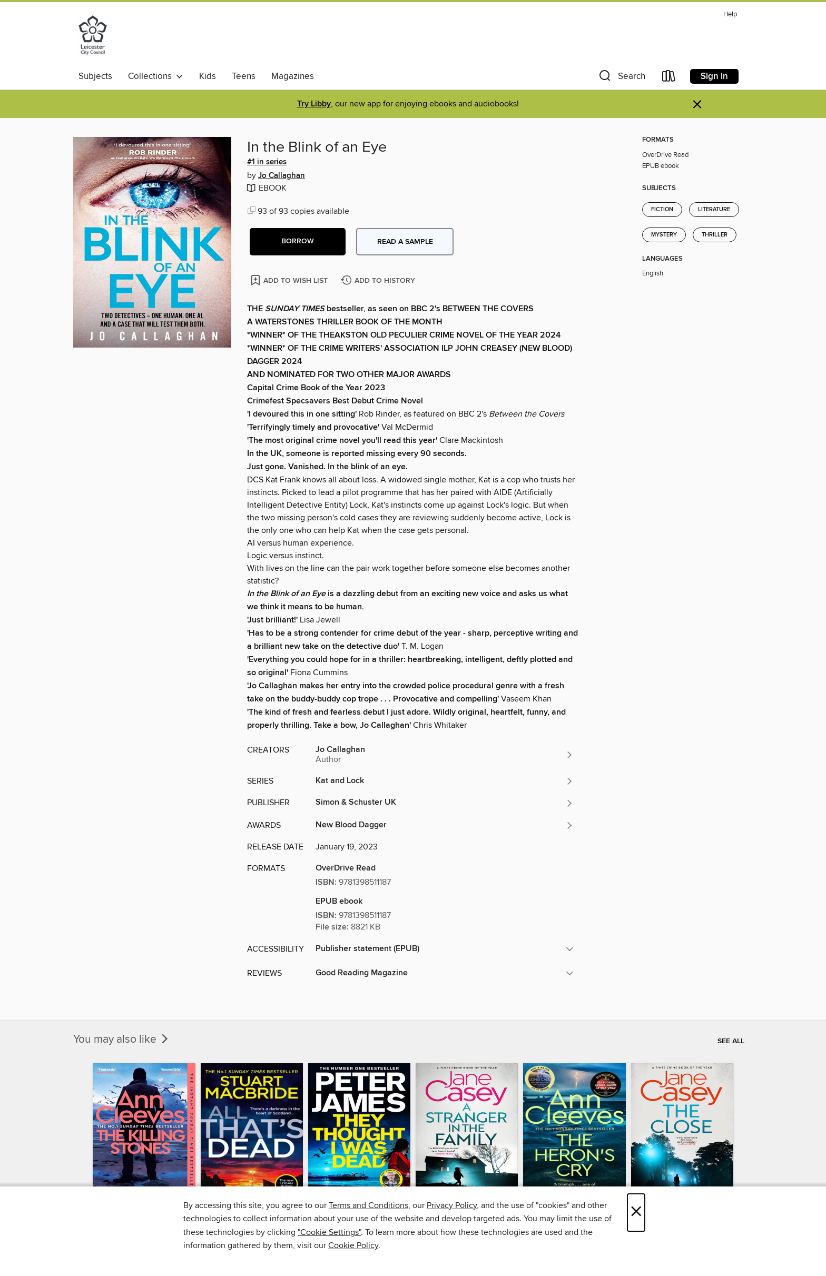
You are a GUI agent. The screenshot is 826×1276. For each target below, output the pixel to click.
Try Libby (314, 104)
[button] (621, 78)
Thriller (714, 235)
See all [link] (730, 1041)
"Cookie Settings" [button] (329, 1232)
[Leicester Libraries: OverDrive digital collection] (93, 36)
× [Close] (636, 1212)
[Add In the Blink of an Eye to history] (379, 281)
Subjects (95, 76)
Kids (207, 76)
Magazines (292, 76)
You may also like (121, 1039)
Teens (243, 76)
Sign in (714, 76)
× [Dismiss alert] (697, 104)
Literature (714, 209)
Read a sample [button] (405, 241)
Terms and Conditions (368, 1205)
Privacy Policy (452, 1205)
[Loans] (669, 78)
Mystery (664, 235)
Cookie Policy (353, 1245)
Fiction (662, 209)
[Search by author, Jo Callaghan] (444, 754)
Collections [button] (155, 76)
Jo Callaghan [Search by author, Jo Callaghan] (281, 176)
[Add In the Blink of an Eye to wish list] (290, 279)
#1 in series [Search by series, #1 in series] (267, 162)
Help (730, 14)
